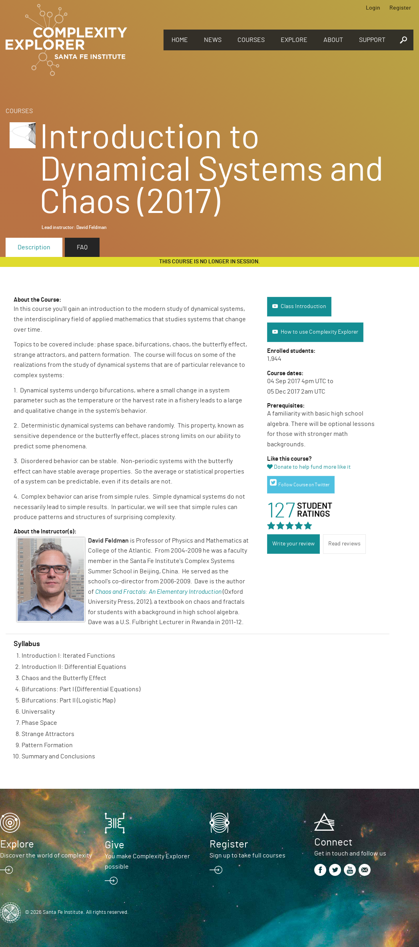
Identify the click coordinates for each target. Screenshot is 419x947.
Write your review (293, 544)
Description (34, 247)
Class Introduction (303, 306)
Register (400, 8)
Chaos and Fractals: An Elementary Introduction (158, 592)
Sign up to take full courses (247, 855)
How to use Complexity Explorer (319, 332)
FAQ (82, 247)
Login (373, 8)
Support (372, 40)
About (333, 40)
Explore (294, 40)
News (212, 40)
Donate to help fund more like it (312, 467)
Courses (251, 40)
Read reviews (344, 544)
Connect (333, 842)
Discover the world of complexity (46, 855)
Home (180, 40)
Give (114, 845)
